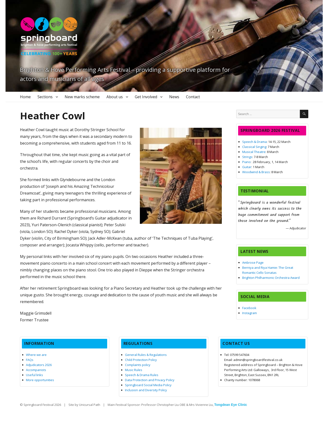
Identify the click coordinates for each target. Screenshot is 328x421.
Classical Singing (254, 147)
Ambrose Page (253, 262)
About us (114, 96)
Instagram (249, 313)
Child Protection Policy (141, 360)
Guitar (246, 167)
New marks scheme (82, 96)
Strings (247, 157)
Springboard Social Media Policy (148, 385)
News (174, 96)
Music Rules (133, 370)
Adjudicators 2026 (39, 365)
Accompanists (36, 370)
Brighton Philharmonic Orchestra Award (271, 277)
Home (25, 96)
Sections (45, 96)
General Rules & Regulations (146, 355)
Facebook (249, 308)
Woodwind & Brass (256, 172)
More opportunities (40, 380)
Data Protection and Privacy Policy (149, 380)
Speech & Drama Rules (141, 375)
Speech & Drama (254, 142)
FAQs (29, 360)
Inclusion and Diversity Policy (146, 390)
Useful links (34, 375)
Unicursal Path (89, 405)
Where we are (36, 355)
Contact (193, 96)
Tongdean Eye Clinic (230, 405)
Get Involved (146, 96)
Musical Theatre (254, 152)
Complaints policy (137, 365)
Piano (246, 162)
